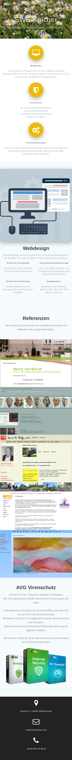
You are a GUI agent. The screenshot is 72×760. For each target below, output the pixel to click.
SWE (13, 4)
